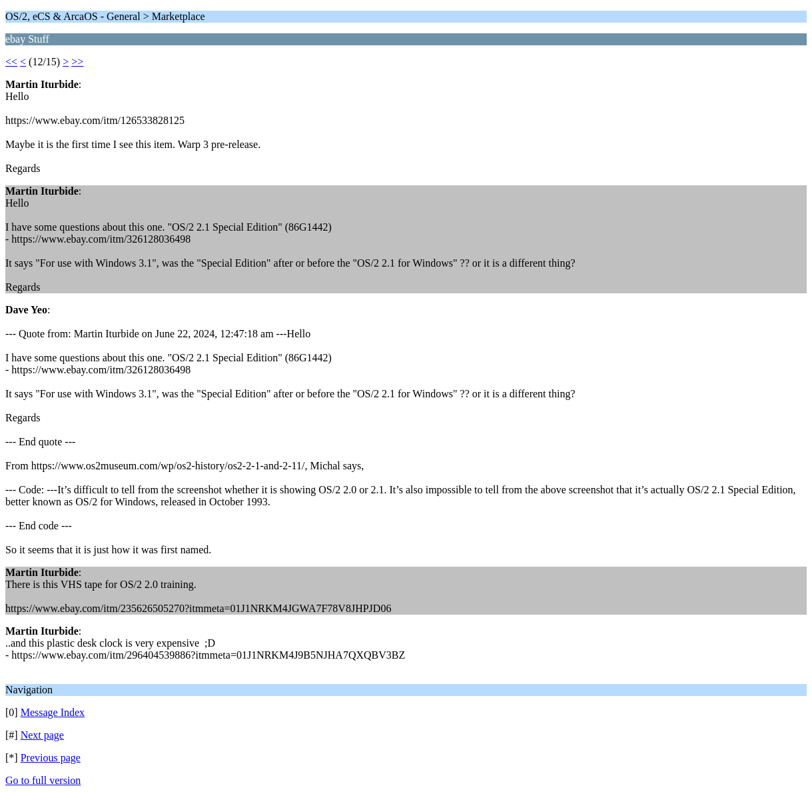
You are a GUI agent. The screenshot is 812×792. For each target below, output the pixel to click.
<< (11, 61)
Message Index (53, 712)
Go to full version (43, 780)
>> (77, 61)
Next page (42, 735)
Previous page (51, 757)
